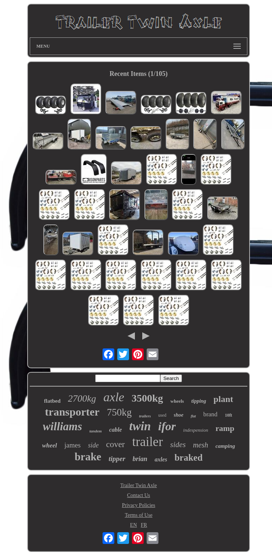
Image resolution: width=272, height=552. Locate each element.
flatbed (52, 401)
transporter (72, 412)
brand (210, 414)
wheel (49, 445)
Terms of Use (138, 515)
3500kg (147, 398)
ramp (224, 428)
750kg (119, 412)
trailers (145, 416)
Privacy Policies (138, 505)
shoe (178, 415)
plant (223, 399)
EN (133, 525)
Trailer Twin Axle (138, 485)
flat (193, 416)
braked (189, 458)
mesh (200, 445)
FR (144, 525)
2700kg (82, 398)
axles (161, 459)
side (93, 445)
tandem (95, 431)
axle (113, 397)
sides (178, 444)
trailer (147, 442)
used (162, 415)
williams (62, 426)
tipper (116, 459)
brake (88, 457)
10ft (228, 415)
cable (115, 430)
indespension (195, 430)
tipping (198, 401)
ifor (167, 426)
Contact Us (138, 495)
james (72, 445)
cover (115, 444)
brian (140, 459)
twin (140, 426)
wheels (177, 401)
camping (225, 446)
